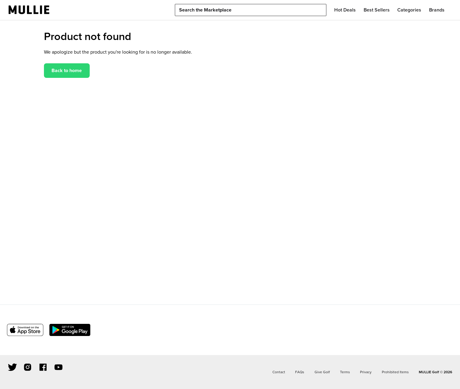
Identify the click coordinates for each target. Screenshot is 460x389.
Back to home (67, 70)
